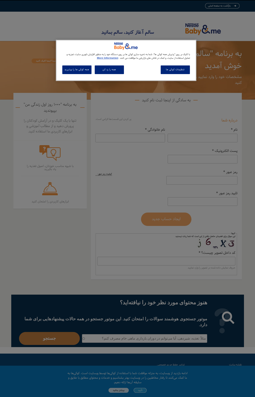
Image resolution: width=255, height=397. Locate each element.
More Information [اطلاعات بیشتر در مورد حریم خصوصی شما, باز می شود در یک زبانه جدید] (107, 58)
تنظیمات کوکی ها (175, 69)
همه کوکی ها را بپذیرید (76, 69)
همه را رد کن (109, 69)
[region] (126, 60)
